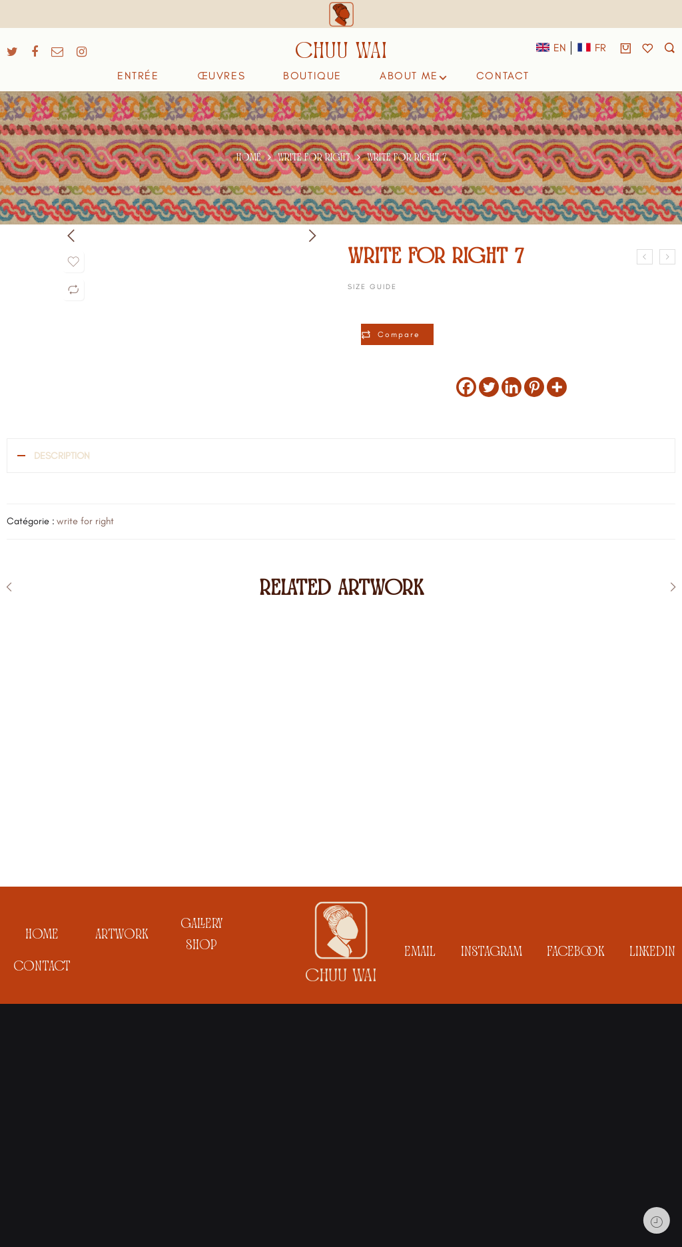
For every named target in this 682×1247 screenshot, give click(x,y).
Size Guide (372, 286)
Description (62, 456)
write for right (314, 157)
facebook (576, 1196)
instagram (491, 1196)
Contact (42, 1211)
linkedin (652, 1196)
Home (248, 157)
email (420, 1196)
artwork (122, 1179)
